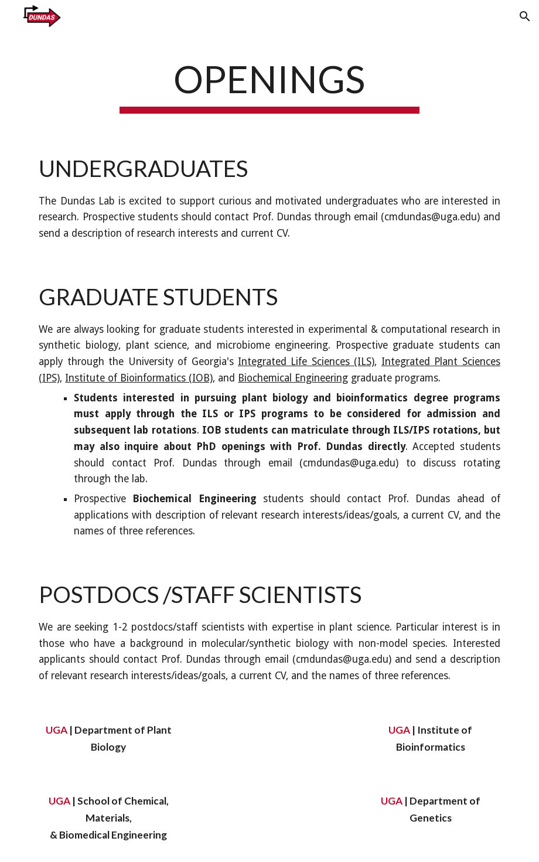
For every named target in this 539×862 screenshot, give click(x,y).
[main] (270, 83)
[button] (525, 16)
